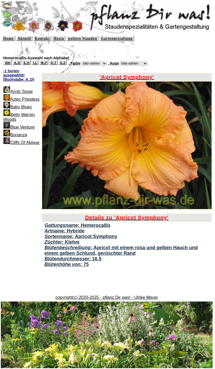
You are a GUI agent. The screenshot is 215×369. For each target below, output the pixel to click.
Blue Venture (22, 127)
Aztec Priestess (24, 99)
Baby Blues (21, 107)
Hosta (58, 38)
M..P (44, 62)
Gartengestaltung (117, 38)
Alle (7, 62)
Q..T (53, 62)
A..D (17, 62)
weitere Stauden (82, 38)
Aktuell (24, 38)
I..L (35, 62)
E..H (26, 62)
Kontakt (42, 38)
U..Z (63, 62)
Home (8, 38)
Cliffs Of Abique (24, 142)
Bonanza (18, 135)
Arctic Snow (21, 91)
